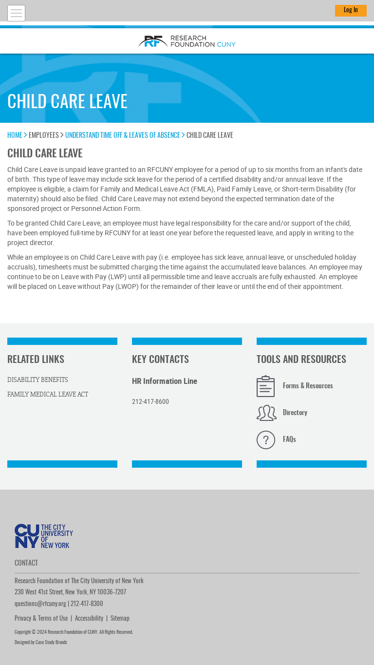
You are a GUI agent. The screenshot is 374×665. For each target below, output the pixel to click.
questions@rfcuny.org (40, 604)
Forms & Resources (308, 386)
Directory (295, 413)
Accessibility (89, 619)
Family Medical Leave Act (47, 395)
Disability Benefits (37, 380)
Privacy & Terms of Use (41, 619)
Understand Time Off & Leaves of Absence (125, 136)
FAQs (289, 440)
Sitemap (120, 619)
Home (17, 136)
